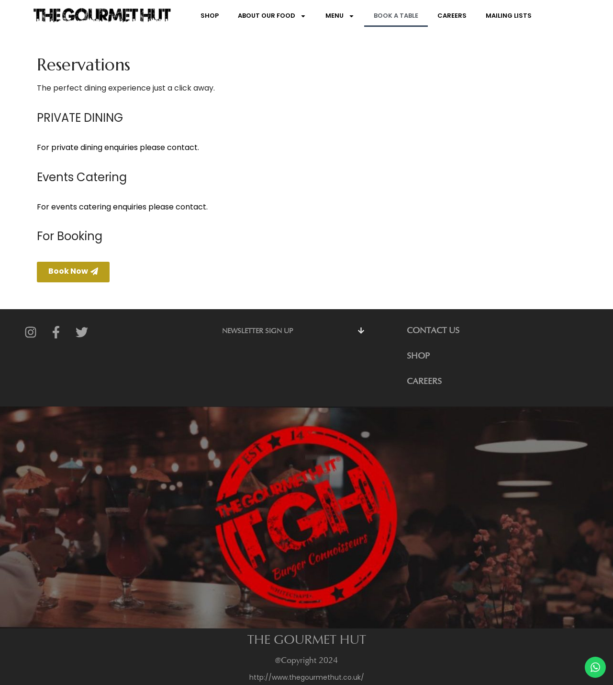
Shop (210, 15)
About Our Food (272, 16)
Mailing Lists (509, 15)
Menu (340, 16)
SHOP (418, 355)
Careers (452, 15)
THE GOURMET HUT (306, 639)
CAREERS (424, 381)
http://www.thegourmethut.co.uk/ (306, 677)
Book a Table (396, 15)
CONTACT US (433, 330)
